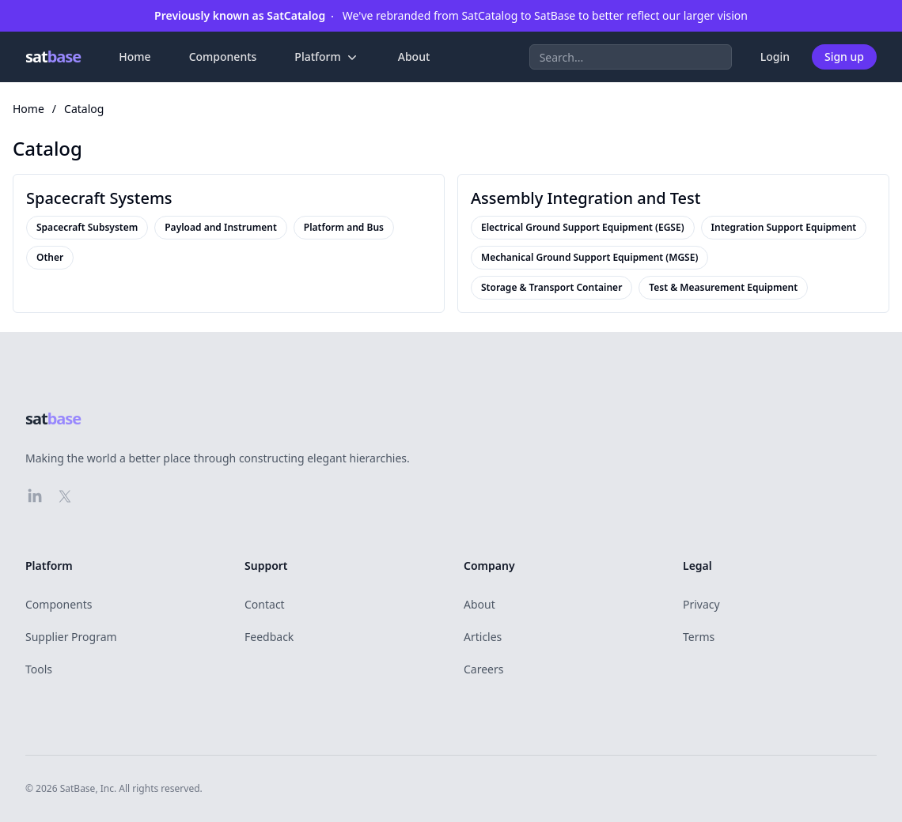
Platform (326, 57)
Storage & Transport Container (551, 287)
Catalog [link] (84, 108)
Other (49, 257)
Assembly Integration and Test (585, 198)
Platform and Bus (344, 227)
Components (223, 56)
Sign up (844, 56)
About (414, 56)
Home (134, 56)
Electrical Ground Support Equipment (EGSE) (582, 227)
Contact (264, 604)
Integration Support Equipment (784, 227)
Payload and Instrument (221, 227)
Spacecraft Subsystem (87, 227)
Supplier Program (71, 636)
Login (775, 56)
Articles (483, 636)
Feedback (269, 636)
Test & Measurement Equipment (723, 287)
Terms (698, 636)
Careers (483, 669)
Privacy (701, 604)
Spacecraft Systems (99, 198)
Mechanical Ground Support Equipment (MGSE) (589, 257)
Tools (38, 669)
